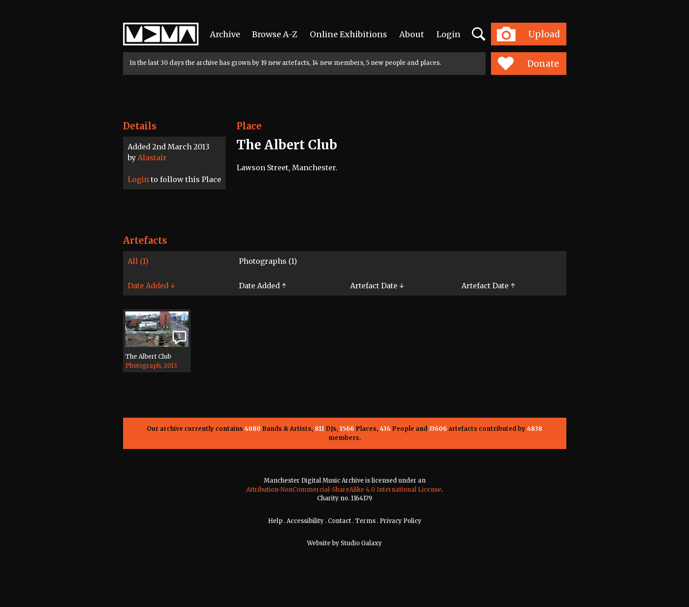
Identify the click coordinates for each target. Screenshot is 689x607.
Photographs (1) (268, 261)
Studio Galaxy (361, 543)
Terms (365, 521)
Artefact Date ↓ (377, 285)
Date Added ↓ (151, 285)
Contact (339, 521)
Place (249, 126)
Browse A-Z (274, 34)
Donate (528, 63)
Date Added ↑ (262, 285)
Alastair (152, 157)
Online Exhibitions (348, 34)
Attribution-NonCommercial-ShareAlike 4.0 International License (343, 489)
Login (448, 34)
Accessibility (305, 521)
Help (275, 521)
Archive (225, 34)
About (411, 34)
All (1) (138, 261)
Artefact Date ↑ (488, 285)
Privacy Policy (400, 521)
